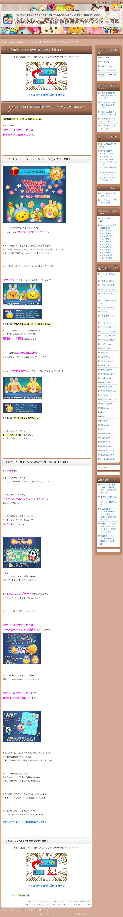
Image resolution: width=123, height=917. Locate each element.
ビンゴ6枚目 (106, 244)
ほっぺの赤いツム (107, 382)
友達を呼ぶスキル (107, 450)
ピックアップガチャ (108, 70)
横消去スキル (105, 442)
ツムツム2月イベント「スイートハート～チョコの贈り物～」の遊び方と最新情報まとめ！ (108, 514)
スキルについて (107, 154)
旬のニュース (105, 58)
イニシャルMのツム (108, 331)
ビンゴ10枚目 (107, 255)
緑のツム (103, 412)
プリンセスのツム (107, 361)
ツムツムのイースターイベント (61, 901)
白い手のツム (105, 421)
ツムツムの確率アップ (82, 901)
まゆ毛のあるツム (107, 374)
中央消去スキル (106, 438)
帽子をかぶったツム (108, 399)
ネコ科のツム (105, 353)
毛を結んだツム (106, 404)
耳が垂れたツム (106, 370)
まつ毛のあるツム (107, 378)
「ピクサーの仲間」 (108, 281)
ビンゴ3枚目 (106, 236)
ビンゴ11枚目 (107, 258)
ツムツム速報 (86, 905)
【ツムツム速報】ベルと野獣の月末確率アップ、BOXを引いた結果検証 (29, 910)
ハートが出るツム (107, 459)
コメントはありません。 (37, 905)
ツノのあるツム (106, 395)
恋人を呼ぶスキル (107, 455)
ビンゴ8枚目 (106, 250)
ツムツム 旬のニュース (58, 905)
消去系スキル (105, 433)
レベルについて (107, 159)
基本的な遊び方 (106, 151)
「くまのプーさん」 (108, 307)
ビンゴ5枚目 (106, 242)
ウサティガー (36, 901)
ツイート (14, 895)
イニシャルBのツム (108, 327)
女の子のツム (105, 344)
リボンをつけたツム (108, 391)
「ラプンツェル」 (107, 323)
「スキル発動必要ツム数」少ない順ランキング (108, 95)
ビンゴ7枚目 (106, 247)
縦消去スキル (105, 446)
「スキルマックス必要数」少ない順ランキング (108, 105)
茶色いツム (104, 425)
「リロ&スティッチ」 (108, 289)
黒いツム (103, 429)
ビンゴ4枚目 (106, 239)
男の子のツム (105, 348)
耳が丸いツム (105, 365)
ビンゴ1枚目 (106, 231)
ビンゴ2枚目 (106, 233)
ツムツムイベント (73, 905)
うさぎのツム (105, 357)
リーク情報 (104, 62)
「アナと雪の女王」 (108, 285)
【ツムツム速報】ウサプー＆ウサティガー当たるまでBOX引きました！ (64, 914)
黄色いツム (104, 408)
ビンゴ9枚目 (106, 252)
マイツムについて (108, 156)
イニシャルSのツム (108, 336)
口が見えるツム (106, 387)
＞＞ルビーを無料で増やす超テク (46, 94)
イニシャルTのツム (107, 340)
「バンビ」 (104, 312)
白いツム (103, 416)
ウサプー (45, 901)
